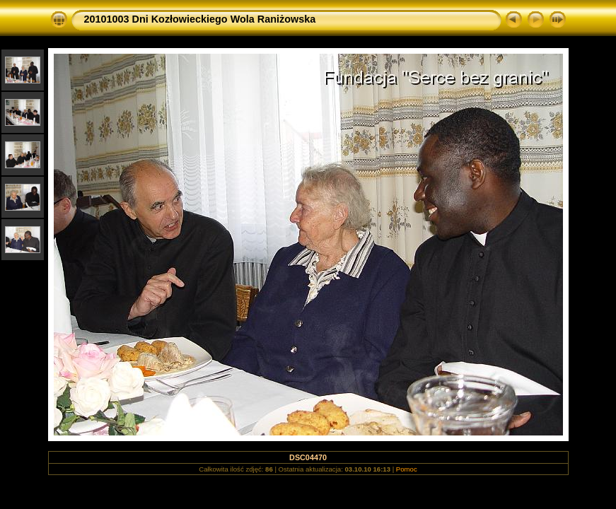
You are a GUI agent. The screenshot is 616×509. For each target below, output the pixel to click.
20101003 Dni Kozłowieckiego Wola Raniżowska (200, 19)
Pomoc (406, 469)
